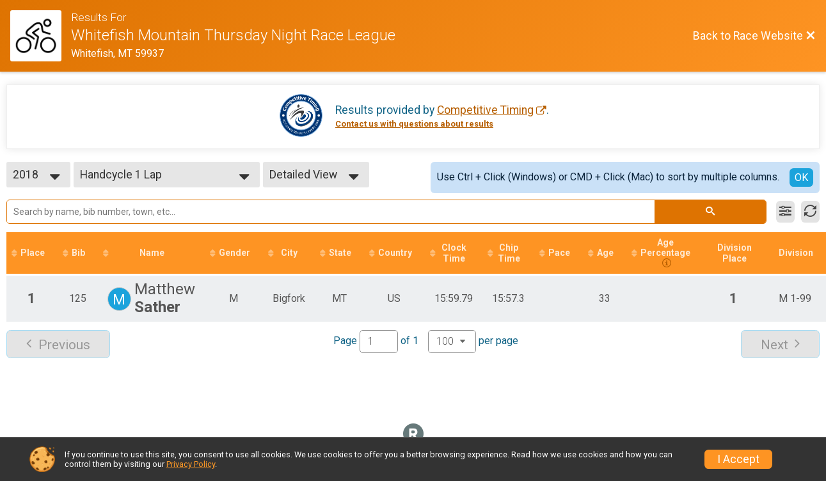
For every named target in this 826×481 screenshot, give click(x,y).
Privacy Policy (190, 464)
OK (801, 177)
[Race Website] (40, 35)
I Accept (738, 459)
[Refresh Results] (810, 212)
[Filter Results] (785, 212)
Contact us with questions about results (414, 124)
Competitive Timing (485, 110)
